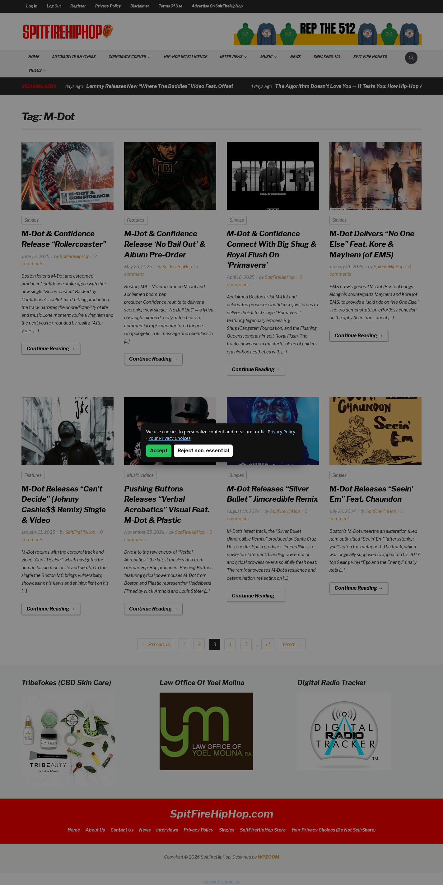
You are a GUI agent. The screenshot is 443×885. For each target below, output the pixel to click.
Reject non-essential (203, 451)
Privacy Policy (281, 432)
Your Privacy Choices (169, 438)
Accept (159, 451)
